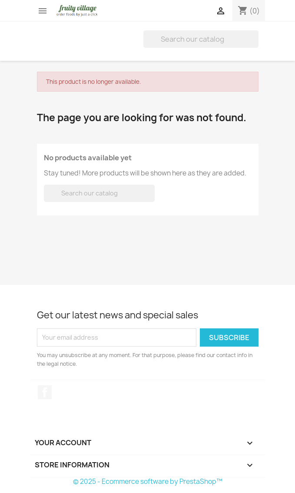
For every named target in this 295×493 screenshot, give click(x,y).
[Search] (201, 39)
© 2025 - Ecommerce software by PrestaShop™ (147, 481)
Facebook (45, 392)
